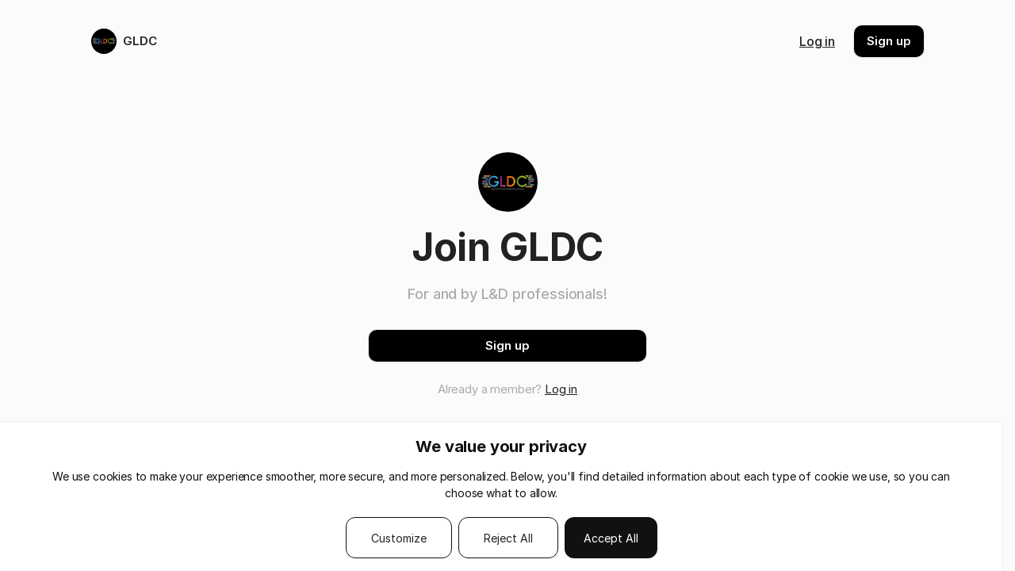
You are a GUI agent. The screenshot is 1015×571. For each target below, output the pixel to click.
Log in (817, 41)
